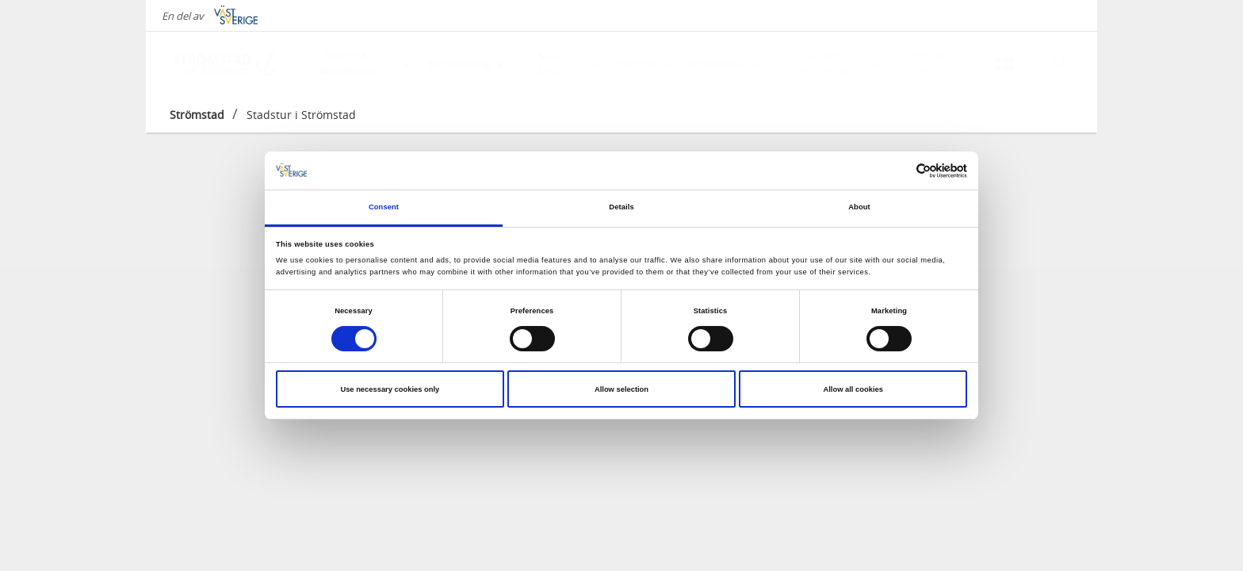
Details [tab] (621, 207)
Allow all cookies (852, 389)
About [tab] (859, 207)
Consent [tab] (384, 207)
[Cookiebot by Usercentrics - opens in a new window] (897, 170)
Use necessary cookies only (389, 389)
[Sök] (1060, 62)
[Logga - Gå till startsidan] (225, 63)
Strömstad (197, 114)
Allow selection (621, 389)
